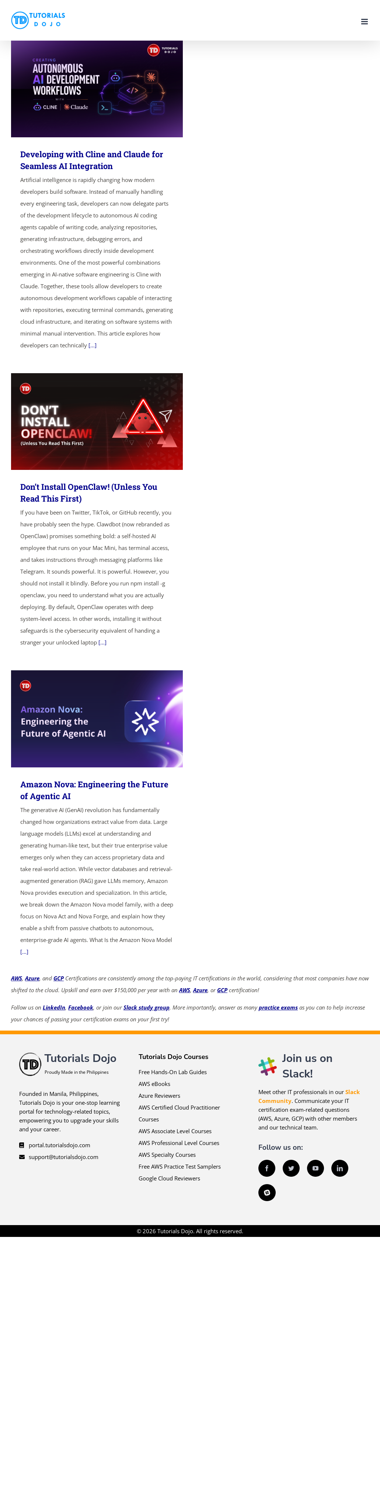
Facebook (80, 1007)
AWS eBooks (154, 1083)
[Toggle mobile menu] (365, 21)
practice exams (278, 1007)
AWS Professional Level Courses (179, 1142)
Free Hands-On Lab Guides (173, 1072)
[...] (92, 345)
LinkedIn (54, 1007)
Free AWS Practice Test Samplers (180, 1166)
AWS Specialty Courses (167, 1154)
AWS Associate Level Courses (175, 1131)
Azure (32, 978)
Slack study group (146, 1007)
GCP (58, 978)
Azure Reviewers (159, 1095)
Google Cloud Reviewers (169, 1178)
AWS (16, 978)
